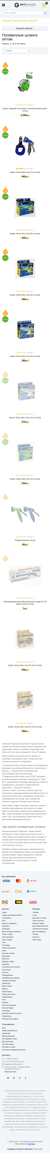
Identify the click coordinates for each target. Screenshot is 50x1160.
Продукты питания (9, 981)
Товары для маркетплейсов (12, 915)
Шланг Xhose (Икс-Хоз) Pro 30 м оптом (25, 727)
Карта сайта (37, 940)
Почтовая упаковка (9, 1005)
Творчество (6, 983)
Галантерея (6, 970)
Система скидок (8, 1044)
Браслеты (5, 959)
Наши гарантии (38, 921)
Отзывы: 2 (30, 169)
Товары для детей (8, 948)
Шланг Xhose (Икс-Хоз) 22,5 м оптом (25, 418)
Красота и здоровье (9, 923)
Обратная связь (10, 1072)
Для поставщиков (39, 932)
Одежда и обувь (8, 961)
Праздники (6, 929)
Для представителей (40, 926)
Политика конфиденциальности (14, 1050)
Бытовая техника (8, 953)
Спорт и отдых (7, 934)
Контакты (36, 937)
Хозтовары (6, 945)
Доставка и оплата (39, 918)
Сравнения (6, 1033)
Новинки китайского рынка (12, 1013)
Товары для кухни (8, 994)
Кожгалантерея (7, 937)
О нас (35, 915)
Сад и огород (29, 20)
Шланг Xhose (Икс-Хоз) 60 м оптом (25, 234)
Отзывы (35, 934)
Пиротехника (7, 992)
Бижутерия (6, 956)
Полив (16, 20)
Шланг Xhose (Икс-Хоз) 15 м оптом (25, 479)
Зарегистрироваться (9, 1030)
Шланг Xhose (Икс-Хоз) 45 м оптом (25, 295)
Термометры (6, 1016)
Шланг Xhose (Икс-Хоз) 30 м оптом (25, 356)
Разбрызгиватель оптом (25, 540)
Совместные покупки (40, 929)
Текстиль (5, 972)
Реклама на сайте (8, 1047)
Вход (4, 1028)
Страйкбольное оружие (10, 978)
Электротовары (7, 1008)
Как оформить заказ (9, 1039)
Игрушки (5, 1002)
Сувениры (5, 926)
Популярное (6, 918)
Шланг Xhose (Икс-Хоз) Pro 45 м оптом (25, 665)
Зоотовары (6, 1011)
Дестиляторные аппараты (11, 932)
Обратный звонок (8, 1036)
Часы (4, 1000)
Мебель (5, 989)
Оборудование (7, 975)
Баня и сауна (7, 986)
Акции (4, 912)
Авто (3, 921)
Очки (4, 942)
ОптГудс (31, 1144)
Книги (4, 951)
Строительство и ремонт (11, 967)
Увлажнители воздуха (10, 1019)
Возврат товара (38, 923)
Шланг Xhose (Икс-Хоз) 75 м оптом (25, 172)
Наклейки (5, 964)
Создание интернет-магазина (20, 1149)
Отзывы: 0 (30, 105)
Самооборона (7, 997)
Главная (6, 20)
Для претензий (7, 1041)
